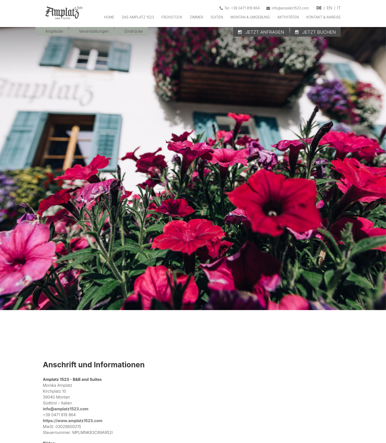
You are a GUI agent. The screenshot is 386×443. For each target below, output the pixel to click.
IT (339, 7)
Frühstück (171, 17)
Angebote (54, 31)
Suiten (216, 17)
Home (109, 17)
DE (319, 7)
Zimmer (196, 17)
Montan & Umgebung (250, 17)
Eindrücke (134, 31)
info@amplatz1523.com (65, 408)
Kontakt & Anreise (323, 17)
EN (329, 7)
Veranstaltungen (94, 31)
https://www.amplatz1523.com (72, 420)
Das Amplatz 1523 (138, 17)
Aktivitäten (288, 17)
